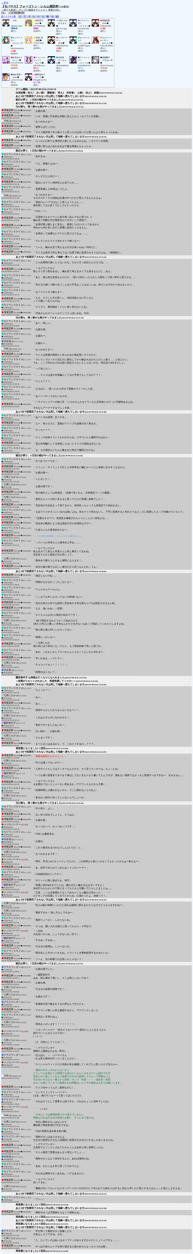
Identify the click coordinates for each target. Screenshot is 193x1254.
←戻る (4, 2)
